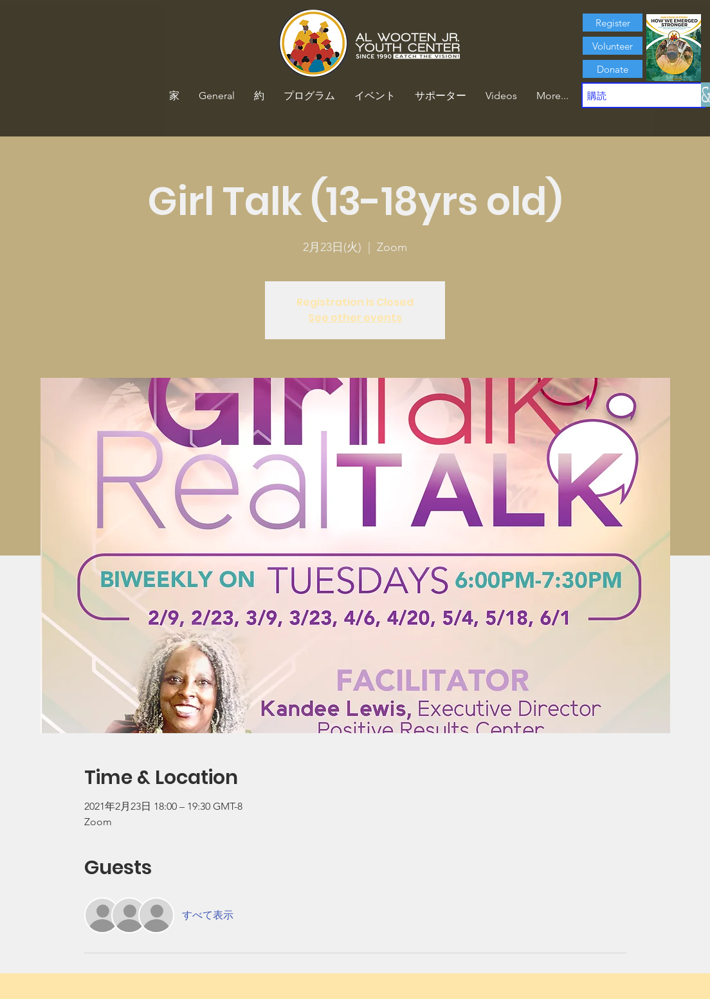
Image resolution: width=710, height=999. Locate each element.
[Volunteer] (612, 46)
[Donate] (612, 69)
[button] (259, 96)
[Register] (612, 23)
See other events (355, 317)
